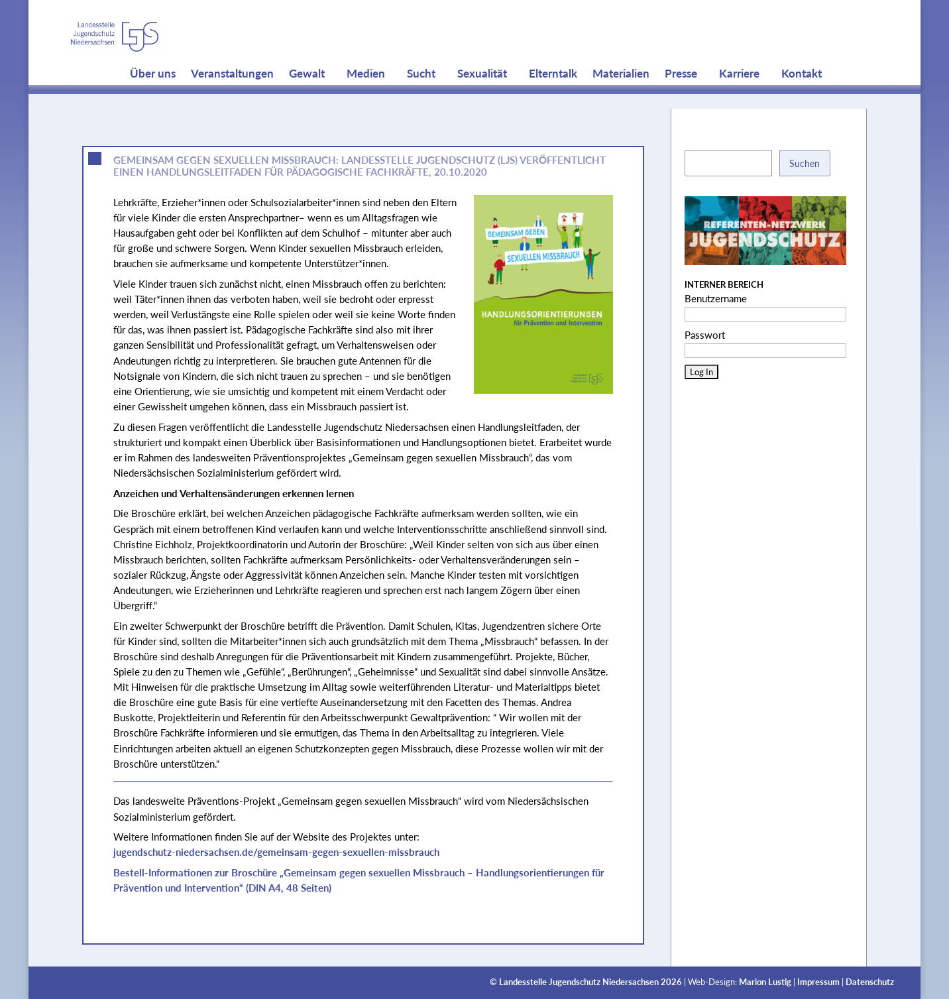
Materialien (620, 99)
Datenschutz (870, 982)
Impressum (818, 982)
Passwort (705, 335)
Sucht (421, 99)
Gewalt (307, 99)
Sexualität (482, 99)
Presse (681, 99)
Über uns (153, 99)
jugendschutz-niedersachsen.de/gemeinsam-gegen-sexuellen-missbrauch (276, 852)
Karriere (739, 99)
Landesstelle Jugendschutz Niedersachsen (579, 982)
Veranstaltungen (232, 99)
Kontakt (801, 99)
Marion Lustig (765, 982)
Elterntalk (553, 99)
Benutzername (716, 298)
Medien (366, 99)
